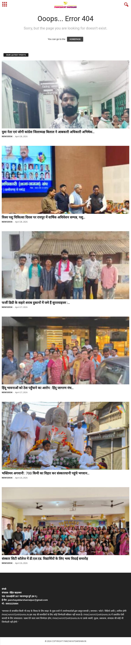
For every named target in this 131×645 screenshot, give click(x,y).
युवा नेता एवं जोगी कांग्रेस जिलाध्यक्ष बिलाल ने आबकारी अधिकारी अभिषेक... (48, 132)
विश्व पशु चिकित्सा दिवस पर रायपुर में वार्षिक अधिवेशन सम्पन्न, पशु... (43, 217)
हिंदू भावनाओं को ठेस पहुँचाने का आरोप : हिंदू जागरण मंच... (37, 388)
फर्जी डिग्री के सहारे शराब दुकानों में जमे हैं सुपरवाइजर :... (36, 302)
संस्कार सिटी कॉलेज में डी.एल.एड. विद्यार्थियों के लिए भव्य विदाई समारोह (45, 558)
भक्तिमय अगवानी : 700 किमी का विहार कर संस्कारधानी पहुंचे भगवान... (45, 473)
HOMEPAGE (75, 39)
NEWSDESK (7, 136)
